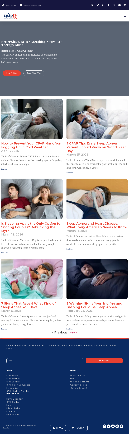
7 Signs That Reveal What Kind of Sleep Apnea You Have (28, 305)
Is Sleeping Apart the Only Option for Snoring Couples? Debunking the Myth (31, 227)
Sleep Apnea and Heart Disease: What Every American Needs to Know (96, 225)
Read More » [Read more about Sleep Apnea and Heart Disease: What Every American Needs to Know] (70, 249)
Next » (73, 332)
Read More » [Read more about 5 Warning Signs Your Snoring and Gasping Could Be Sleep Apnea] (70, 329)
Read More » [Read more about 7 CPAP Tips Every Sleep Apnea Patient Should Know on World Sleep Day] (70, 173)
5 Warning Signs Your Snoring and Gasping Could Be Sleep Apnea (94, 305)
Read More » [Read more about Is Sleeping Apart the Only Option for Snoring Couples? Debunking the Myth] (5, 253)
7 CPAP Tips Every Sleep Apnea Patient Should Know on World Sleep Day (96, 147)
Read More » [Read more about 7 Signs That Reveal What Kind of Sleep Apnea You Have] (5, 329)
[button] (92, 5)
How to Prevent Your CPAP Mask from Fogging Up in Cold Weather (31, 145)
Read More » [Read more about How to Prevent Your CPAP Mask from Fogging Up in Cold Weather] (5, 169)
